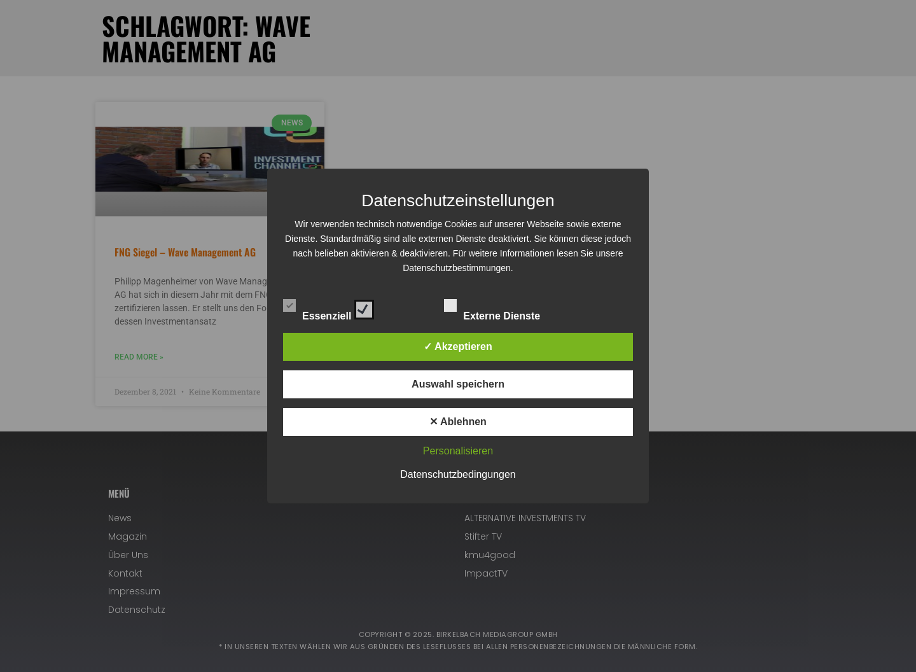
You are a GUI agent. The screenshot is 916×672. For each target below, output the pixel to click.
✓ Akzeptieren (458, 346)
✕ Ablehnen (458, 421)
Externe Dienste (503, 307)
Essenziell (328, 307)
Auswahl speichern (458, 384)
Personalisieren (458, 450)
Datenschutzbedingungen (457, 474)
